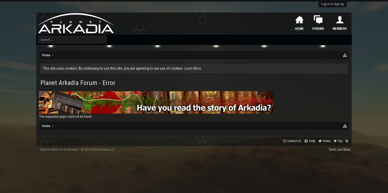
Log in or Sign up (332, 4)
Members (340, 29)
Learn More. (193, 68)
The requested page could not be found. (65, 116)
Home (299, 29)
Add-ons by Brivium (77, 149)
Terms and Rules (339, 149)
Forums (318, 29)
